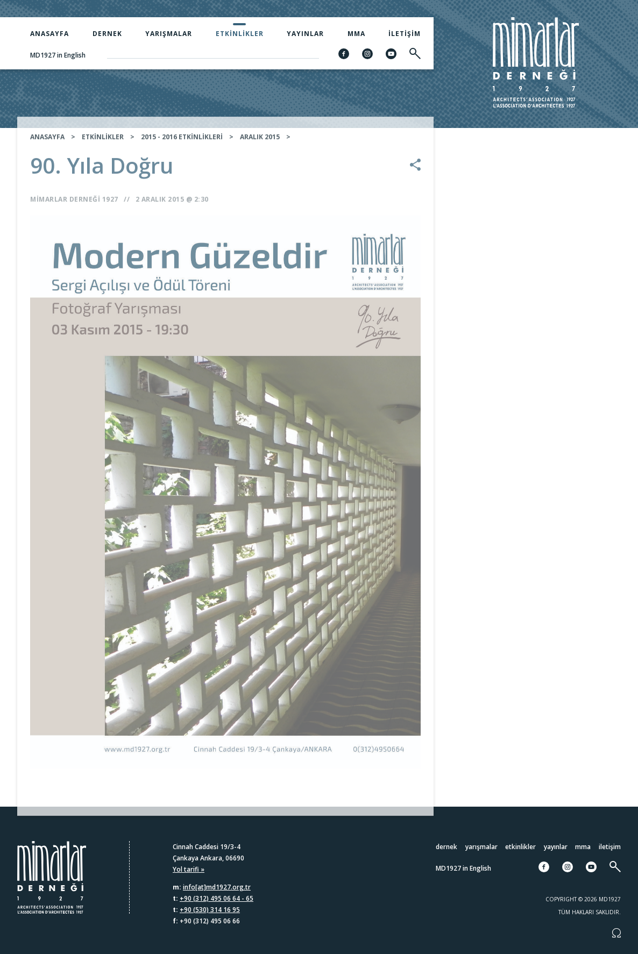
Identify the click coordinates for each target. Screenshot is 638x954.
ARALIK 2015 (260, 144)
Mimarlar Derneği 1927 (74, 206)
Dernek (107, 33)
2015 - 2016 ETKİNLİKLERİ (182, 144)
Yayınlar (305, 33)
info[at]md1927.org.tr (217, 887)
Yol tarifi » (188, 869)
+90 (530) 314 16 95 (210, 909)
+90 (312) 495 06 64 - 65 (216, 898)
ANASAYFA (47, 144)
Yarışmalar (168, 33)
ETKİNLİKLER (103, 144)
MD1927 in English (58, 55)
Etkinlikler (240, 33)
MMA (356, 33)
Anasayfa (49, 33)
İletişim (404, 33)
